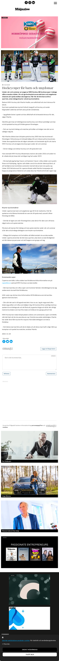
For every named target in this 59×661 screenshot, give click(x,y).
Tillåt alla (30, 654)
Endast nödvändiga (29, 649)
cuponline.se (6, 283)
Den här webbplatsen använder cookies (16, 640)
